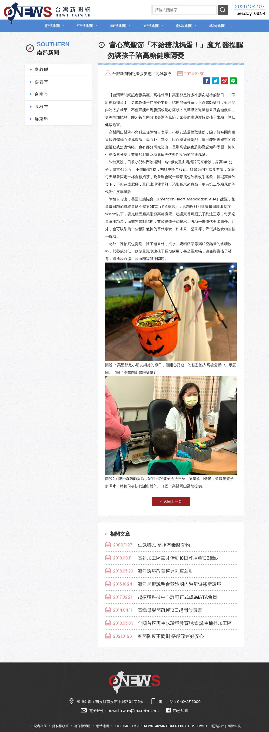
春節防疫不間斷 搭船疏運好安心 (171, 636)
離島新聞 (184, 25)
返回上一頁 (172, 501)
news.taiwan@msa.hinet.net (133, 710)
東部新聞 (151, 25)
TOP (258, 715)
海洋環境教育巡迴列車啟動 (165, 571)
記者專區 (40, 726)
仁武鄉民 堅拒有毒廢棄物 (164, 545)
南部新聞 (118, 25)
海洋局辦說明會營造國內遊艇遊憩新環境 (179, 584)
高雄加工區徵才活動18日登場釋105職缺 (178, 558)
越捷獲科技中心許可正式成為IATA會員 (177, 597)
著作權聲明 (82, 726)
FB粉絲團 (177, 710)
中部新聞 (85, 25)
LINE (233, 80)
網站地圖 (102, 726)
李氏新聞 (217, 25)
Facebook (206, 80)
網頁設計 (217, 726)
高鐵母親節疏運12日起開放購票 (170, 610)
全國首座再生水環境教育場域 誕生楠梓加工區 (185, 623)
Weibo (224, 80)
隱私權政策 (60, 726)
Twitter (215, 80)
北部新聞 (52, 25)
